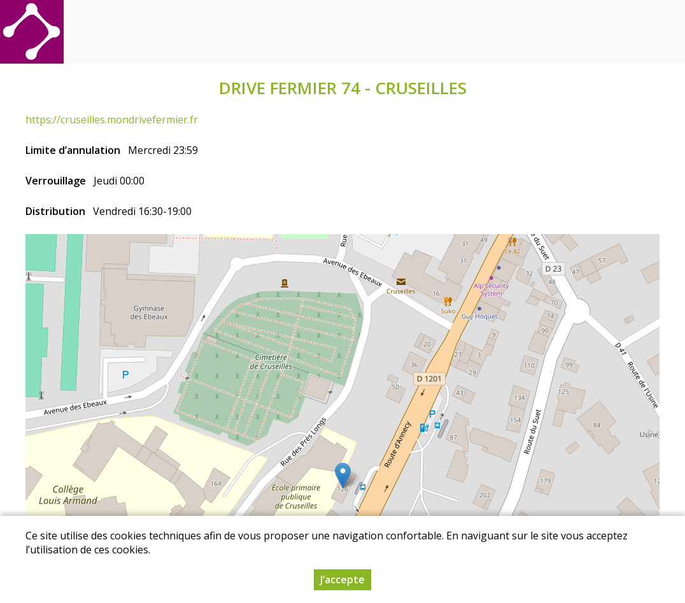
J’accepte (342, 579)
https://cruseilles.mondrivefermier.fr (111, 120)
